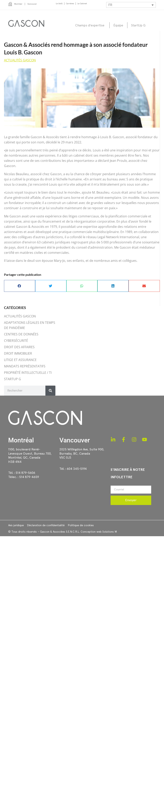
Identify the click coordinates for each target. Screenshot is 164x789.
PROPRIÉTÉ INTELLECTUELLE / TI (28, 372)
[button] (19, 286)
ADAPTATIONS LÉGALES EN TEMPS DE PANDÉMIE (29, 325)
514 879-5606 (25, 473)
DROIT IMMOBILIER (18, 353)
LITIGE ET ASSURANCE (20, 360)
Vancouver (74, 440)
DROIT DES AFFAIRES (19, 347)
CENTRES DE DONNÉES (21, 334)
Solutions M (109, 531)
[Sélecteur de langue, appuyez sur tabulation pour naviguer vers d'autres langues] (131, 5)
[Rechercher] (50, 391)
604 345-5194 (77, 469)
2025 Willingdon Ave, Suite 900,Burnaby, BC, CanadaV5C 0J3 (81, 453)
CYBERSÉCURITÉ (16, 340)
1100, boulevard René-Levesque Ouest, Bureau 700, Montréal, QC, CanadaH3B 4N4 (30, 455)
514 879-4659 (29, 477)
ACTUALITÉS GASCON (20, 60)
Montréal (21, 440)
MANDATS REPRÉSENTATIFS (24, 366)
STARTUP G (12, 379)
